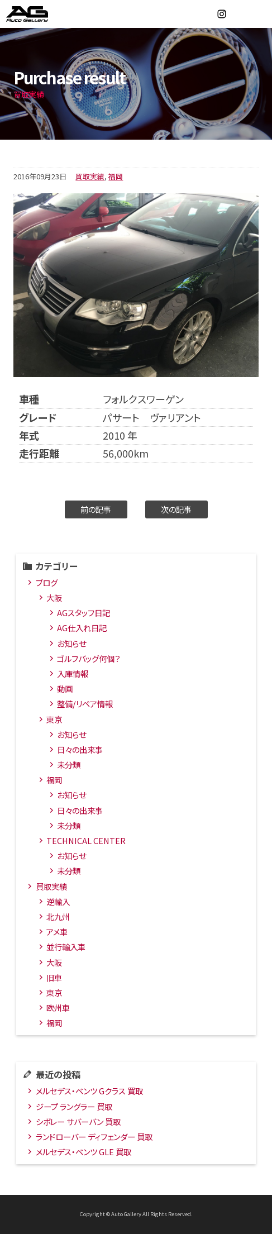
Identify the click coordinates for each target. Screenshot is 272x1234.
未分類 (68, 764)
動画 (65, 688)
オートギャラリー (39, 14)
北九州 (58, 916)
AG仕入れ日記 (82, 627)
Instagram (221, 14)
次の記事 (176, 509)
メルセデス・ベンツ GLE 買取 (83, 1151)
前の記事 (95, 509)
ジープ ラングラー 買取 (74, 1106)
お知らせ (71, 643)
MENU (258, 14)
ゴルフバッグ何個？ (88, 658)
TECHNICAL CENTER (86, 840)
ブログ (47, 582)
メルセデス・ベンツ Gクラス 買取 (89, 1090)
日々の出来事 (80, 749)
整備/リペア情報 (85, 703)
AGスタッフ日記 (83, 612)
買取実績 (89, 176)
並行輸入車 (65, 946)
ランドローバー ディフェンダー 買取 (94, 1136)
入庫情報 (72, 673)
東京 (54, 719)
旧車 (54, 977)
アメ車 (57, 931)
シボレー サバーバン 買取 (78, 1121)
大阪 (54, 597)
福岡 (115, 176)
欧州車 (58, 1007)
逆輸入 (58, 901)
